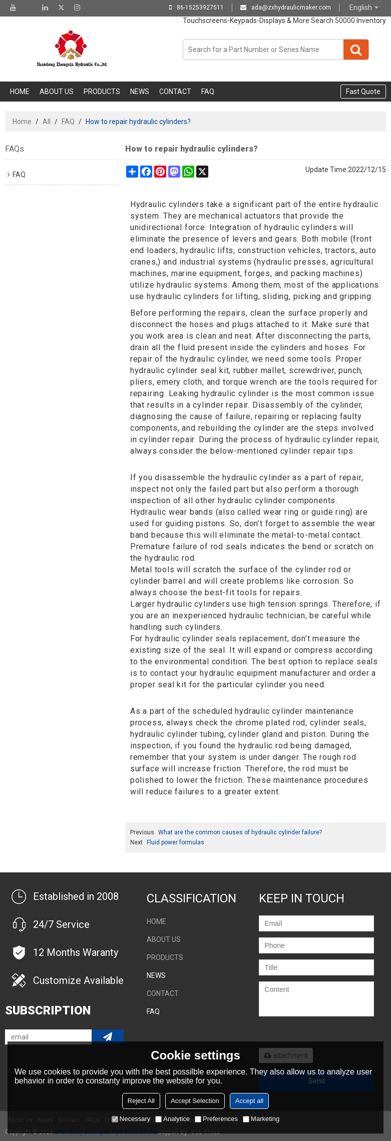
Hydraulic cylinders (167, 204)
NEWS (139, 92)
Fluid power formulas (175, 842)
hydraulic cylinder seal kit (179, 370)
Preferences (216, 1118)
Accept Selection (195, 1100)
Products (102, 92)
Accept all (249, 1100)
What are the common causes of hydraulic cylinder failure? (240, 832)
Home (20, 92)
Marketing (261, 1118)
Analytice (172, 1118)
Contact (175, 92)
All (47, 122)
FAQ (207, 92)
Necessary (131, 1118)
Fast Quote (363, 92)
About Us (57, 92)
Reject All (141, 1100)
